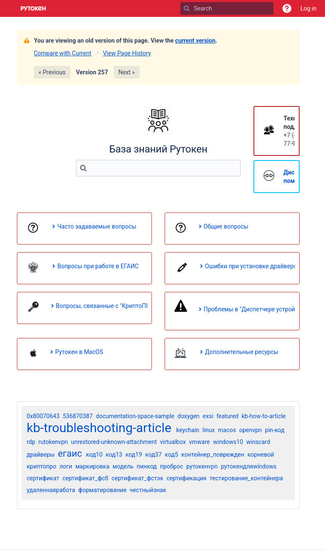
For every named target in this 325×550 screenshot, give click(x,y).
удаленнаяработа (51, 490)
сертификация (186, 478)
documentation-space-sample (135, 416)
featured (228, 416)
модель (123, 466)
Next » (126, 72)
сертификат (43, 478)
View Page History (127, 53)
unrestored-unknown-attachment (114, 441)
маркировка (92, 466)
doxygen (188, 416)
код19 (133, 454)
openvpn (250, 430)
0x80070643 (43, 416)
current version (195, 40)
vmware (199, 441)
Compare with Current (62, 53)
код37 (153, 454)
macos (227, 430)
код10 (94, 454)
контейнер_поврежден (212, 454)
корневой (261, 454)
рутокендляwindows (248, 466)
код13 (114, 454)
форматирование (102, 490)
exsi (208, 416)
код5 (171, 454)
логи (65, 466)
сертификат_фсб (85, 478)
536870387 (78, 416)
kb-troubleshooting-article (99, 427)
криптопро (41, 466)
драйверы (41, 454)
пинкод (147, 466)
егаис (70, 453)
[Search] (186, 8)
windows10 (228, 441)
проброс (171, 466)
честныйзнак (147, 490)
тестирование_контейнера (246, 478)
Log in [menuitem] (308, 8)
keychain (187, 430)
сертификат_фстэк (137, 478)
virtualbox (173, 441)
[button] (287, 8)
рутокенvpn (202, 466)
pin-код (274, 430)
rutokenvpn (53, 441)
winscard (258, 441)
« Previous (52, 72)
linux (209, 430)
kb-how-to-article (264, 416)
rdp (31, 441)
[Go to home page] (33, 8)
